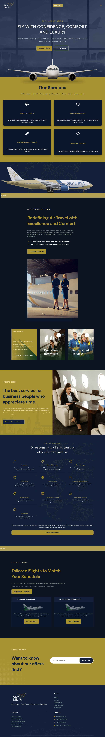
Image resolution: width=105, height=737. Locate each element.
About (56, 697)
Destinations (58, 703)
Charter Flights (27, 113)
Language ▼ (58, 5)
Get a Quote (31, 621)
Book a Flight (44, 48)
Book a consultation (24, 355)
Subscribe (86, 660)
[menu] (101, 5)
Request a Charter (22, 592)
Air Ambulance (16, 726)
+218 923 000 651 (61, 719)
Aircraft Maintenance (27, 142)
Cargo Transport (78, 113)
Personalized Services (80, 352)
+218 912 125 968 (61, 722)
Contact (56, 700)
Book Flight (57, 708)
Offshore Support (78, 143)
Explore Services (37, 251)
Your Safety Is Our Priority (22, 335)
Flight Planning (58, 705)
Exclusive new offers (51, 352)
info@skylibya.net (61, 716)
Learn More (61, 48)
